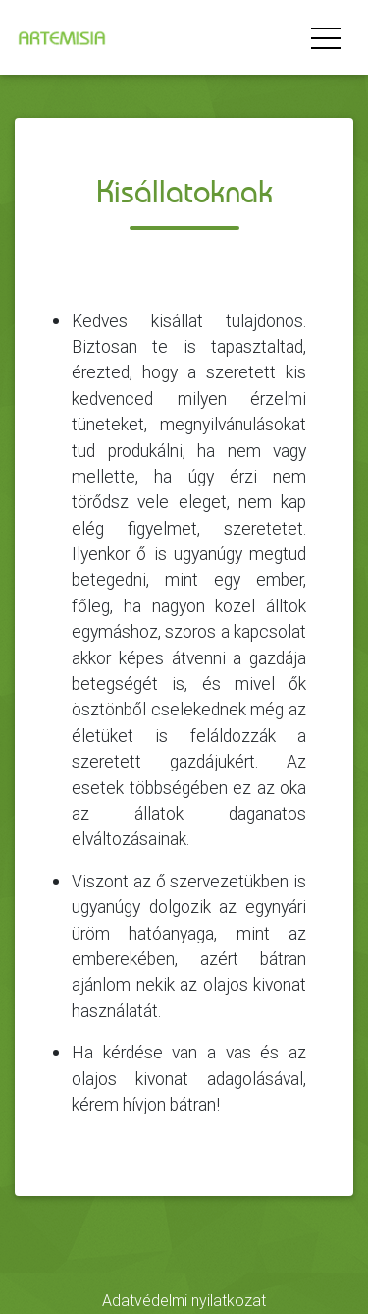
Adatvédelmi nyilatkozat (184, 1300)
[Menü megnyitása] (325, 37)
